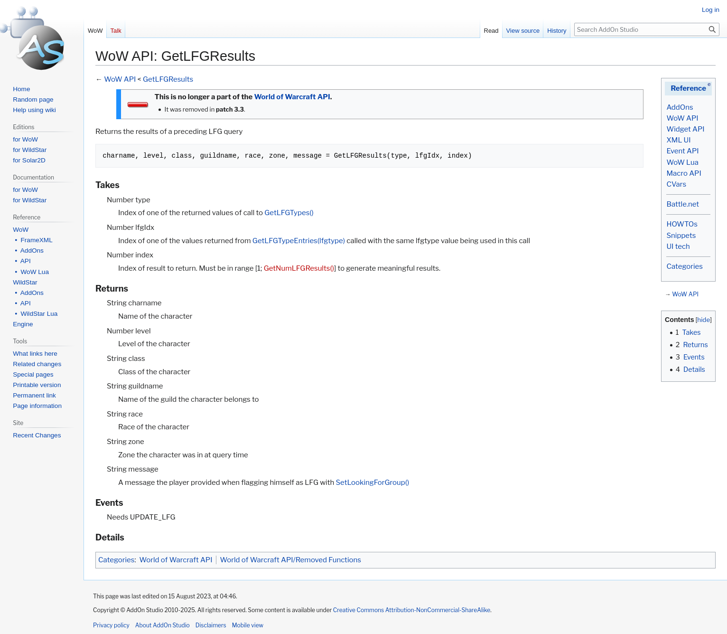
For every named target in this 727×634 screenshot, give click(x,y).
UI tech (678, 246)
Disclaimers (211, 625)
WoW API (682, 118)
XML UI (678, 140)
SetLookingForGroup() (372, 482)
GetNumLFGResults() (299, 268)
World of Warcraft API (292, 97)
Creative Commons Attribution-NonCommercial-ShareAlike (411, 610)
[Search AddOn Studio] (646, 29)
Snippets (681, 235)
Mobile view (247, 625)
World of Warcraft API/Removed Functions (290, 560)
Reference (688, 88)
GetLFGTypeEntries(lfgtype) (298, 241)
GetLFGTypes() (289, 212)
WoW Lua (682, 162)
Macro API (683, 173)
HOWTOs (681, 224)
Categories (684, 266)
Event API (682, 151)
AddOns (679, 107)
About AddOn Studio (162, 625)
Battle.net (682, 204)
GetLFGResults (168, 79)
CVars (676, 184)
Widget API (685, 129)
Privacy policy (111, 625)
